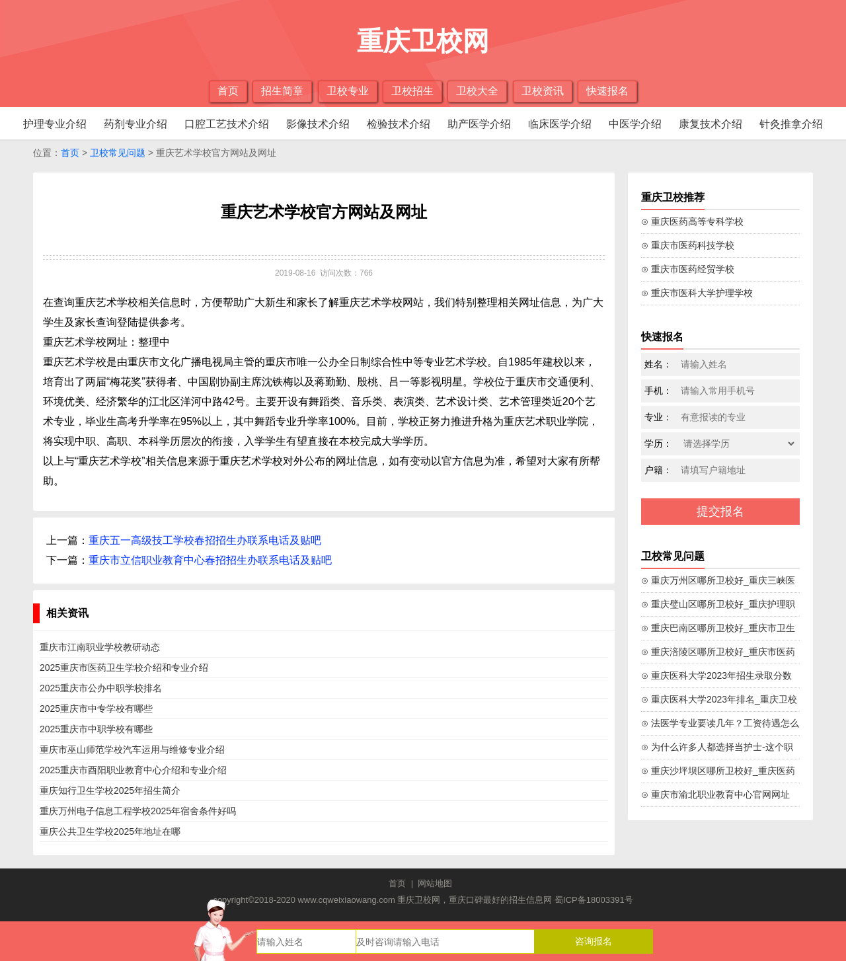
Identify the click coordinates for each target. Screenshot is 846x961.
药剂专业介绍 (135, 124)
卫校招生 (412, 90)
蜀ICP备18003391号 (594, 900)
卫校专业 (348, 90)
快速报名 (607, 90)
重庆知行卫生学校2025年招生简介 (110, 790)
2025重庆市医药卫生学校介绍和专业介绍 (124, 667)
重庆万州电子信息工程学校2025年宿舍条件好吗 (138, 811)
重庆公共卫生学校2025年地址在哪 (110, 831)
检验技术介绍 (398, 124)
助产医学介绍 (479, 124)
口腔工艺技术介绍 (226, 124)
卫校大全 (477, 90)
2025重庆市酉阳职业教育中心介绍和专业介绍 (133, 770)
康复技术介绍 (710, 124)
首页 (228, 90)
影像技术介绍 (318, 124)
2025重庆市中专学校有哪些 (96, 708)
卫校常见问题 (117, 152)
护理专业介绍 (55, 124)
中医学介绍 (635, 124)
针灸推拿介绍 (791, 124)
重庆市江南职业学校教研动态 (100, 647)
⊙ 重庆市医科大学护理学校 (697, 293)
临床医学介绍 (560, 124)
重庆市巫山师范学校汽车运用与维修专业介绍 (132, 749)
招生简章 (282, 90)
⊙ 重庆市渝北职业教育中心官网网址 (715, 794)
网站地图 (435, 883)
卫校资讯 (542, 90)
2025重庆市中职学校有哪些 (96, 729)
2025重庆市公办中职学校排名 (101, 688)
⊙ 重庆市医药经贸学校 (687, 269)
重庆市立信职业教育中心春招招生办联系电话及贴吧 (210, 560)
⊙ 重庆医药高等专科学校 (692, 221)
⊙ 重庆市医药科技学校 (687, 245)
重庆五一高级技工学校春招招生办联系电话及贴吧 (205, 540)
